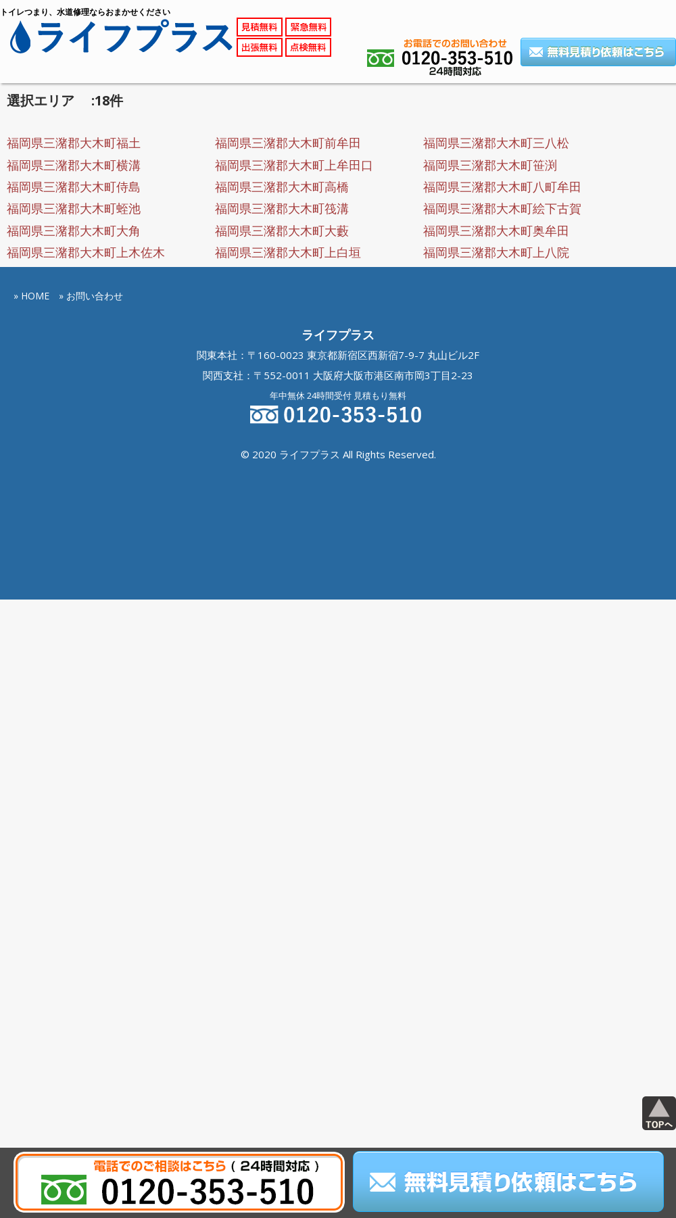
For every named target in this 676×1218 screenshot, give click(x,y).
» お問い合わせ (91, 295)
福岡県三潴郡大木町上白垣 (288, 252)
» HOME (31, 295)
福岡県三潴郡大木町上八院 (496, 252)
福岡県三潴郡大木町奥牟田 (496, 230)
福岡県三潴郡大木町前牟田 (288, 143)
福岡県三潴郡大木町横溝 (74, 165)
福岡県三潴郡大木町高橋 (282, 186)
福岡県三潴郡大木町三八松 (496, 143)
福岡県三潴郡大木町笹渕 (490, 165)
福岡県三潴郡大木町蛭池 (74, 208)
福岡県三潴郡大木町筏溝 (282, 208)
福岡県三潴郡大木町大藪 (282, 230)
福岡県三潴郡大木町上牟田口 (294, 165)
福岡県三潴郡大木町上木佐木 (86, 252)
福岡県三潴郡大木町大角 (74, 230)
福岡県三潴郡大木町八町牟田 (502, 186)
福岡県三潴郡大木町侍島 (74, 186)
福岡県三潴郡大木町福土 (74, 143)
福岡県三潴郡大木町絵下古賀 (502, 208)
